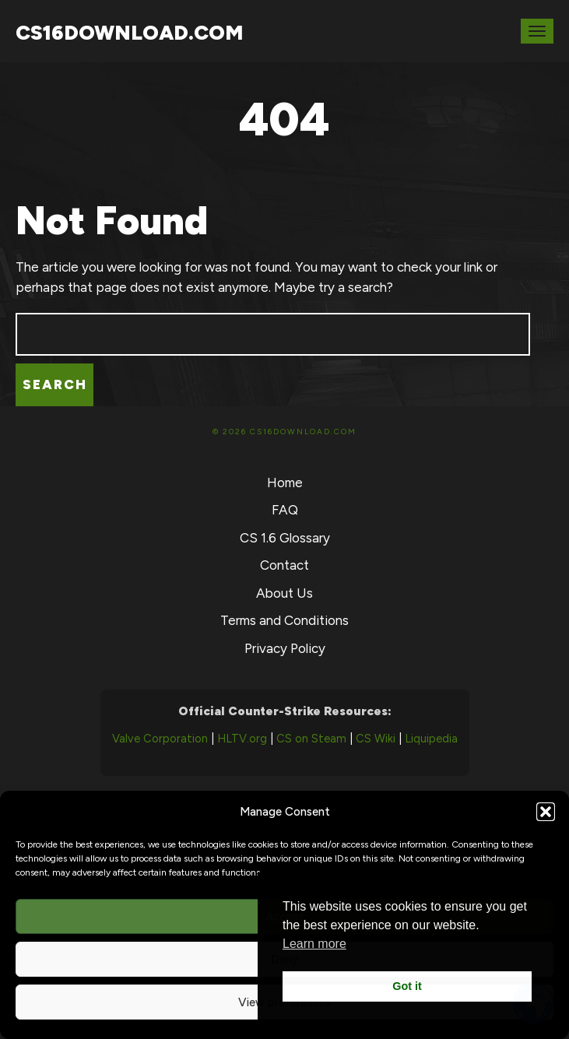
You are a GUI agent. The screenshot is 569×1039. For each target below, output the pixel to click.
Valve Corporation (160, 739)
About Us (284, 593)
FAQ (285, 510)
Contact (284, 565)
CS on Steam (311, 739)
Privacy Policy (284, 648)
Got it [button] (407, 986)
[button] (545, 812)
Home (285, 482)
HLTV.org (242, 739)
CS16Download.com (129, 32)
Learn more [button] (314, 943)
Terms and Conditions (284, 620)
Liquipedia (431, 739)
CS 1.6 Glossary (285, 538)
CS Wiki (375, 739)
